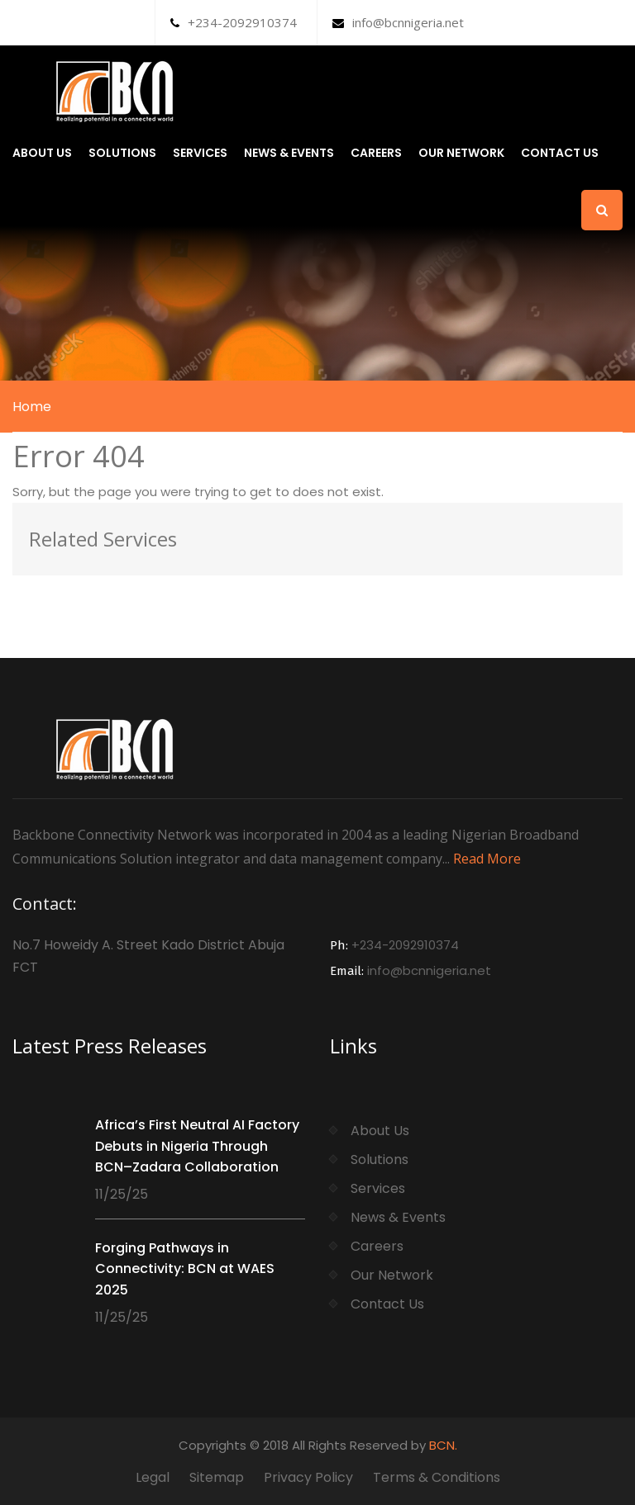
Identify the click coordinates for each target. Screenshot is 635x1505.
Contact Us (560, 152)
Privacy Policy (308, 1477)
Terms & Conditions (436, 1477)
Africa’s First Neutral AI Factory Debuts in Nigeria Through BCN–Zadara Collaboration (197, 1145)
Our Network (461, 152)
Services (200, 152)
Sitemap (216, 1477)
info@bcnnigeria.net (398, 22)
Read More (487, 859)
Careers (376, 152)
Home (31, 406)
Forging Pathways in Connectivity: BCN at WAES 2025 (185, 1268)
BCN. (443, 1445)
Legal (152, 1477)
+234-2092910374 (233, 22)
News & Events (289, 152)
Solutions (122, 152)
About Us (42, 152)
